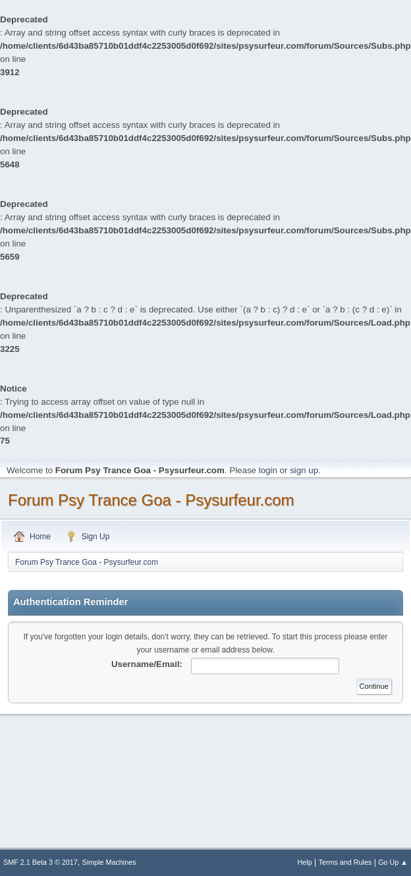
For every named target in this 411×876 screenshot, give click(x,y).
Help (305, 862)
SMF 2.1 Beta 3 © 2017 (40, 862)
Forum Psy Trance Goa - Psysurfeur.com (151, 500)
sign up (304, 470)
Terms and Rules (345, 862)
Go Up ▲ (393, 862)
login (268, 470)
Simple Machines (109, 862)
